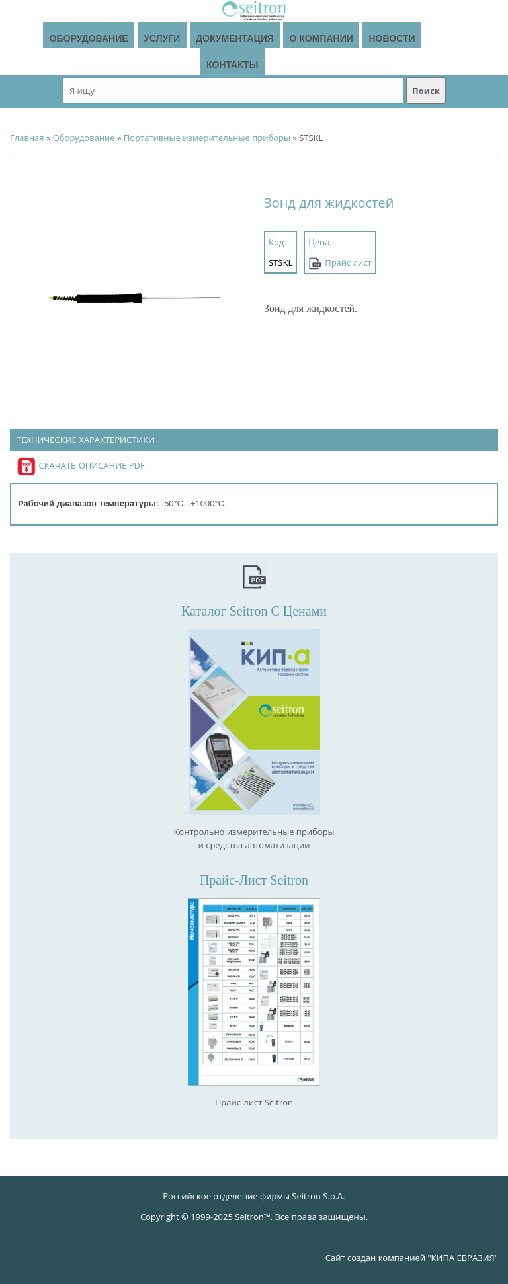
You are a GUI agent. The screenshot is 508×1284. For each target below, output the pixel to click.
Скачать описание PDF (81, 465)
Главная (27, 137)
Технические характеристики (86, 440)
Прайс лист (348, 262)
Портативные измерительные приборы (207, 137)
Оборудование (84, 137)
